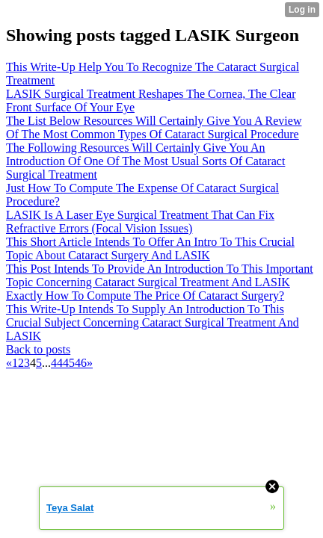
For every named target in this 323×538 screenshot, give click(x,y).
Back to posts (38, 349)
